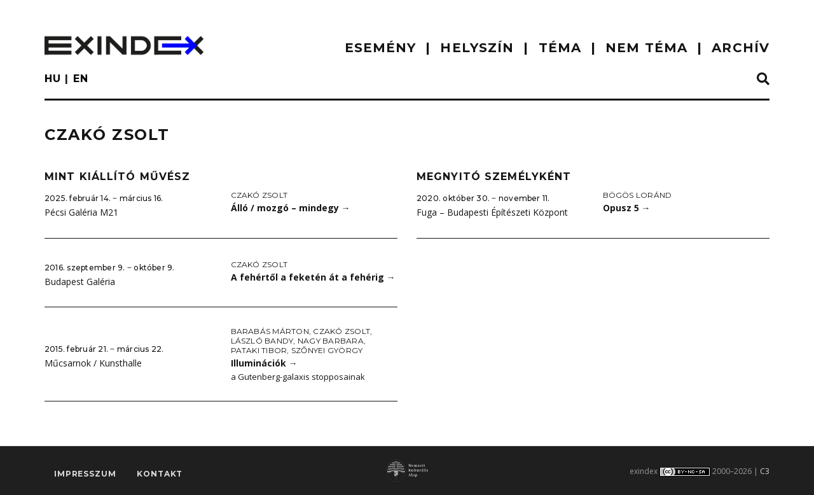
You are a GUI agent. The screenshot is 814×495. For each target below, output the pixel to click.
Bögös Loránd (637, 195)
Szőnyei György (326, 350)
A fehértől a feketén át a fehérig (313, 277)
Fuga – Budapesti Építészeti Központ (492, 212)
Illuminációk (264, 363)
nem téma (646, 47)
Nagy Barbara (331, 340)
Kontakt (160, 473)
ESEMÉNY (381, 47)
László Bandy (262, 340)
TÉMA (560, 47)
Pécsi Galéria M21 (81, 212)
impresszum (85, 473)
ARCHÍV (740, 47)
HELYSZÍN (477, 47)
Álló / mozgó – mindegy (290, 208)
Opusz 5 (627, 208)
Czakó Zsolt (259, 195)
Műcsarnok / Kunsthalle (93, 363)
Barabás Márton (270, 331)
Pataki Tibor (259, 350)
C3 (764, 471)
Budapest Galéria (80, 281)
